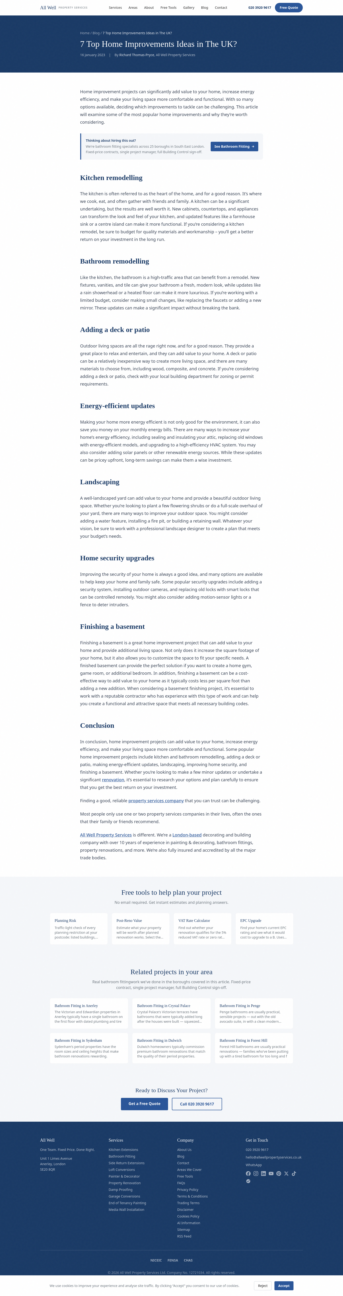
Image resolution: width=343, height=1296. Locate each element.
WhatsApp (254, 1165)
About (149, 7)
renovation (113, 779)
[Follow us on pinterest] (278, 1173)
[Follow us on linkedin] (263, 1173)
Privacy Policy (187, 1189)
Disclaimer (185, 1209)
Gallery (188, 7)
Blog (204, 7)
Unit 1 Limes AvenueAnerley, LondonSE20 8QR (56, 1164)
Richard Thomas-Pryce (136, 55)
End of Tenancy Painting (127, 1203)
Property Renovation (125, 1183)
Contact (221, 7)
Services (115, 7)
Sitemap (183, 1229)
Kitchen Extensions (123, 1149)
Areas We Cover (189, 1169)
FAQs (181, 1183)
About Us (184, 1149)
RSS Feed (184, 1236)
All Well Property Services (106, 835)
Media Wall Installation (126, 1209)
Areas (133, 7)
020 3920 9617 (260, 7)
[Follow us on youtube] (271, 1173)
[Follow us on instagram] (256, 1173)
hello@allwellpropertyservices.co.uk (274, 1157)
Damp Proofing (121, 1189)
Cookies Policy (188, 1216)
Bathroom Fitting (122, 1156)
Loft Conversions (122, 1169)
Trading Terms (188, 1203)
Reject (263, 1285)
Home (85, 33)
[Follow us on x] (286, 1173)
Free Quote (289, 7)
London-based (187, 835)
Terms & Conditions (192, 1196)
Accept (283, 1285)
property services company (156, 800)
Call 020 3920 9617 (197, 1104)
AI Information (188, 1223)
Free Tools (168, 7)
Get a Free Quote (144, 1103)
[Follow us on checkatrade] (248, 1181)
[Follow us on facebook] (248, 1173)
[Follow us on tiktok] (294, 1173)
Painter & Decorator (124, 1176)
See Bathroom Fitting (234, 146)
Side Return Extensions (127, 1163)
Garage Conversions (124, 1196)
